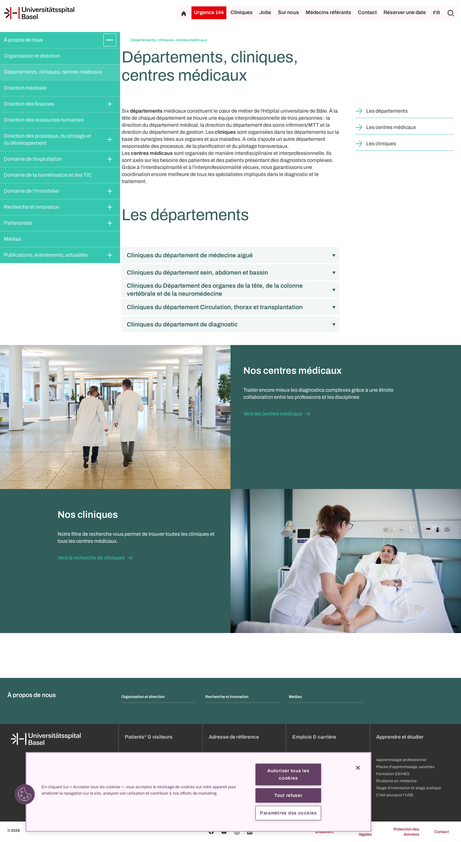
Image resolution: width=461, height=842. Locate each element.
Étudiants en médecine (396, 781)
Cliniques (241, 12)
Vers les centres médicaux (272, 413)
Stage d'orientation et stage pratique (408, 788)
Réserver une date (405, 12)
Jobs (265, 12)
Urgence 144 (209, 12)
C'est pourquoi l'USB (394, 795)
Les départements (387, 111)
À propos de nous (23, 40)
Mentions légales (363, 832)
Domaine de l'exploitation (33, 159)
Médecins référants (328, 12)
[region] (198, 792)
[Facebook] (211, 831)
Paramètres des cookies (288, 812)
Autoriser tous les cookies (288, 774)
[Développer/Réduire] (109, 40)
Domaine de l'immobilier (31, 191)
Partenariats (18, 223)
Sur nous (288, 12)
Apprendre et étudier (400, 737)
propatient (324, 832)
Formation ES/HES (392, 774)
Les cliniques (381, 143)
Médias (12, 239)
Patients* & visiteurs (149, 737)
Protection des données (406, 832)
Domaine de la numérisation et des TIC (48, 175)
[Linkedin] (249, 831)
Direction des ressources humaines (44, 120)
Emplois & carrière (314, 737)
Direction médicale (25, 88)
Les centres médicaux (391, 127)
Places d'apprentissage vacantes (405, 767)
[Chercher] (450, 12)
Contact (367, 12)
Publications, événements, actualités (46, 255)
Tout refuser (288, 795)
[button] (24, 794)
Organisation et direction (32, 56)
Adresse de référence (234, 737)
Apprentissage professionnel (401, 760)
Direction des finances (29, 104)
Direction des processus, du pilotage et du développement (48, 139)
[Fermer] (358, 768)
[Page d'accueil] (39, 13)
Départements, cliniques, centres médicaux (53, 72)
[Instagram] (236, 831)
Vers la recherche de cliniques (91, 557)
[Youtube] (224, 831)
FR (436, 12)
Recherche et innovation (31, 207)
